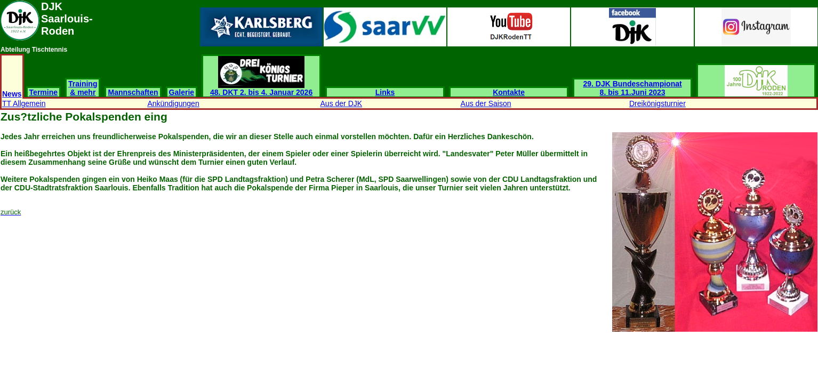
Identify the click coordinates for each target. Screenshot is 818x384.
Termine (43, 92)
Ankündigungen (173, 103)
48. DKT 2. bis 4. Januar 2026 (261, 89)
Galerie (181, 92)
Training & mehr (82, 88)
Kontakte (509, 92)
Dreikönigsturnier (657, 103)
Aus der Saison (486, 103)
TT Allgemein (23, 103)
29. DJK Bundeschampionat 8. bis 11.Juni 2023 (632, 88)
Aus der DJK (341, 103)
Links (385, 92)
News (12, 94)
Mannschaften (133, 92)
